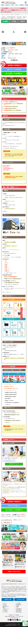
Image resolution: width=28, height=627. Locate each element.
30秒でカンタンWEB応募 (14, 69)
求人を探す (4, 604)
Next (25, 32)
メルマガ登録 (18, 603)
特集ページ (4, 607)
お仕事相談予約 (18, 604)
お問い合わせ (7, 522)
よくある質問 (5, 610)
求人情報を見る (14, 60)
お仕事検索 (27, 310)
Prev (3, 32)
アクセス (17, 607)
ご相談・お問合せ (18, 610)
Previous (2, 562)
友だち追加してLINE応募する (14, 73)
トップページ (5, 603)
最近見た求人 (27, 316)
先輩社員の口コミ (6, 606)
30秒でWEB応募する (14, 505)
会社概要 (17, 606)
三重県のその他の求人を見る (14, 571)
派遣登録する (7, 599)
